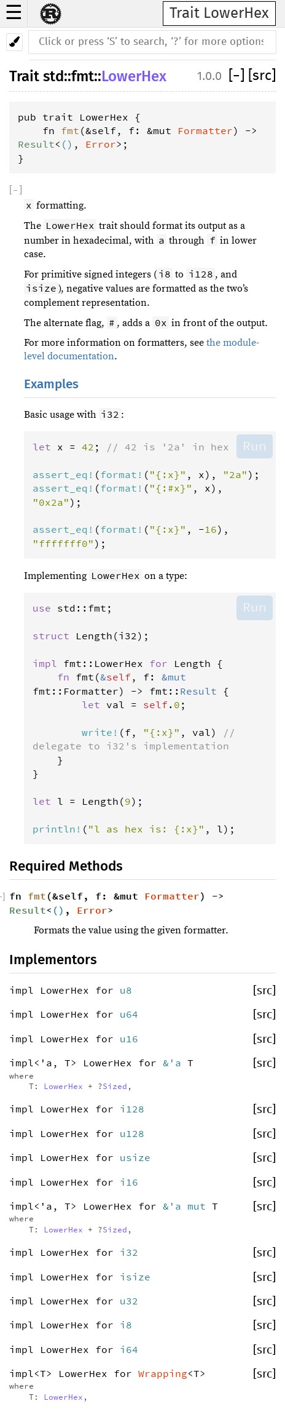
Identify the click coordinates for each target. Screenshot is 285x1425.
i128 (132, 1109)
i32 (129, 1252)
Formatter (205, 130)
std (53, 76)
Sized (115, 1086)
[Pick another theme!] (14, 42)
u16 (129, 1038)
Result (36, 144)
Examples (51, 384)
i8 (126, 1325)
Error (100, 144)
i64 (129, 1349)
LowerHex (133, 76)
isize (135, 1277)
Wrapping (162, 1373)
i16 (129, 1182)
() (67, 144)
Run (255, 446)
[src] (262, 76)
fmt (82, 76)
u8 (126, 990)
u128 (132, 1133)
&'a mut (187, 1206)
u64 (129, 1014)
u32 (129, 1301)
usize (135, 1157)
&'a (175, 1062)
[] (238, 76)
